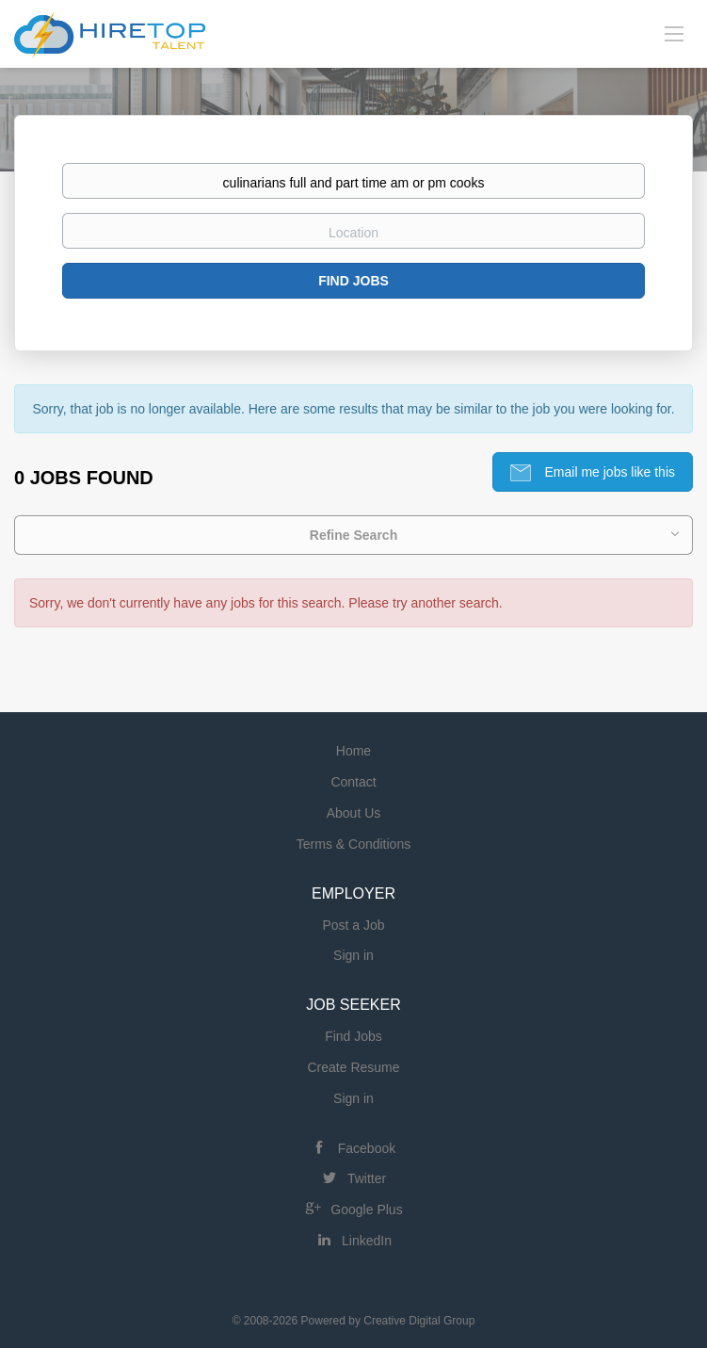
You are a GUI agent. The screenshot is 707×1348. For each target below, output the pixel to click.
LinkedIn (367, 1240)
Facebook (366, 1148)
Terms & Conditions (353, 844)
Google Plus (366, 1209)
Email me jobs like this (608, 471)
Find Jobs (353, 280)
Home (353, 750)
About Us (354, 812)
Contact (353, 781)
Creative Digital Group (418, 1320)
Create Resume (353, 1067)
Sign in (353, 955)
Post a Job (353, 925)
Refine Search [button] (353, 535)
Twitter (366, 1178)
